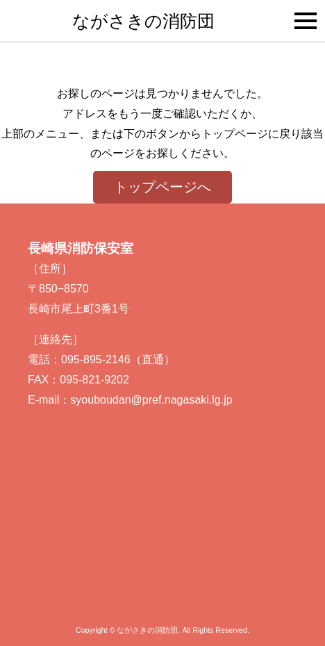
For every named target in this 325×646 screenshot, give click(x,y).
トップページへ (162, 186)
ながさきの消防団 (143, 21)
